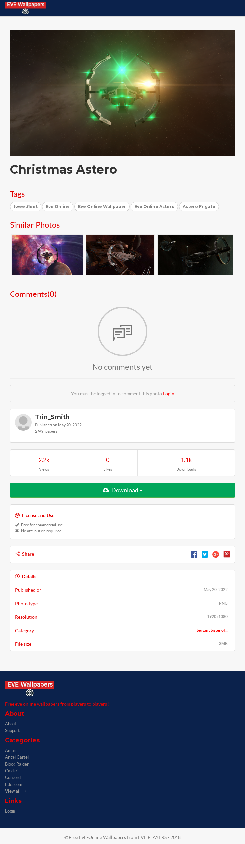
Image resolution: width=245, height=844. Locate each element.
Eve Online (58, 206)
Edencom (13, 784)
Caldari (11, 770)
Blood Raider (17, 764)
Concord (13, 777)
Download (123, 490)
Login (168, 393)
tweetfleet (26, 206)
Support (12, 730)
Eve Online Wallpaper (102, 206)
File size (122, 644)
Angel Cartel (17, 757)
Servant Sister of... (212, 630)
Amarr (11, 750)
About (10, 723)
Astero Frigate (199, 206)
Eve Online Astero (154, 206)
